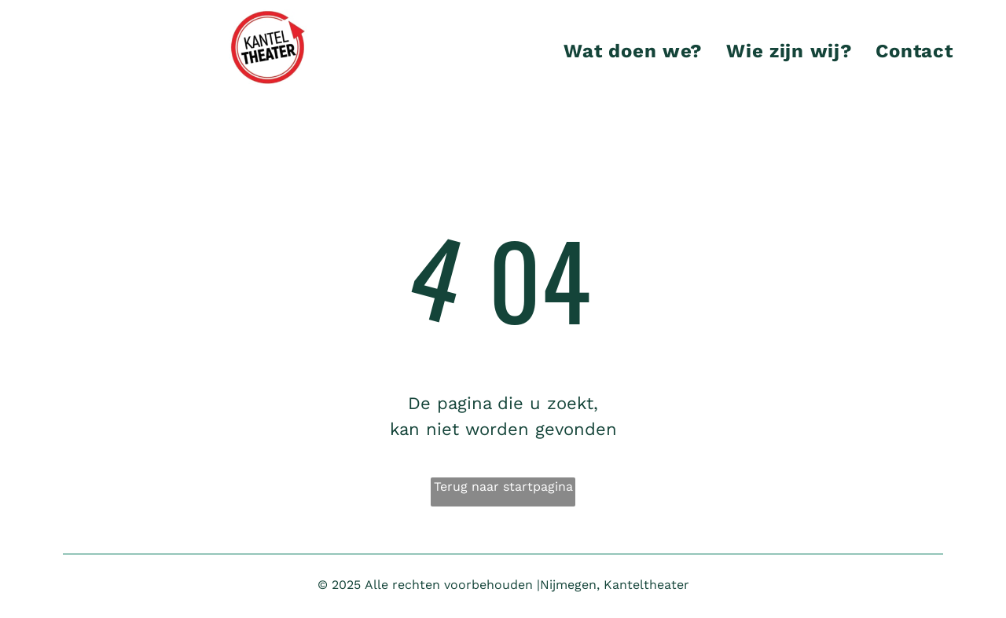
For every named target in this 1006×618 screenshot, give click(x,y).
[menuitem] (633, 51)
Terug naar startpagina (503, 486)
